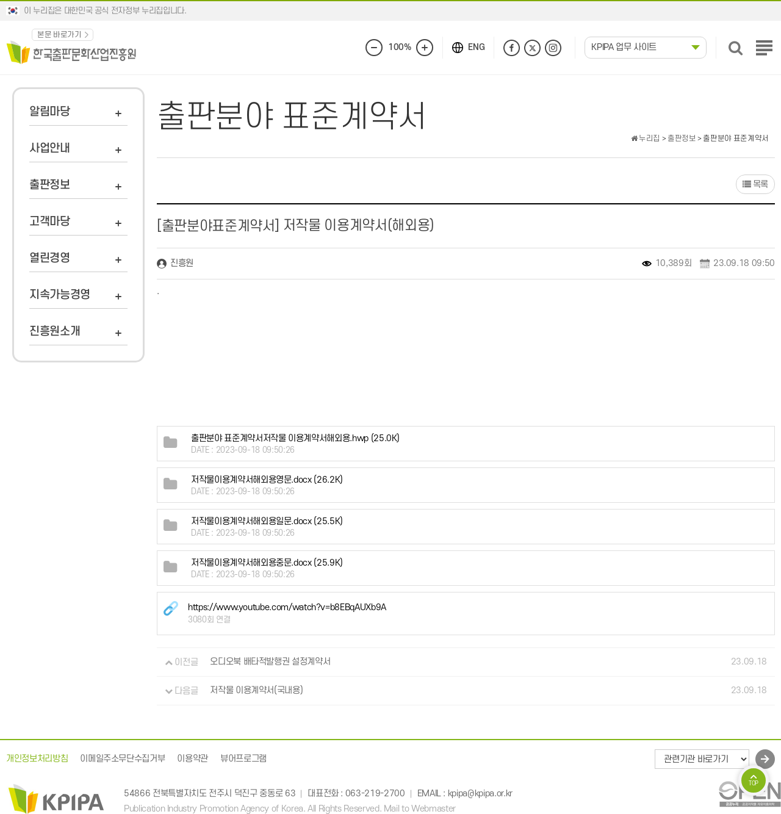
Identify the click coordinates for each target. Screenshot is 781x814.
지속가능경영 (59, 295)
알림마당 (49, 112)
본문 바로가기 (59, 35)
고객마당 (49, 221)
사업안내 (49, 148)
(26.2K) (267, 480)
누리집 (645, 138)
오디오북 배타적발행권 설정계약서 (270, 662)
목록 (755, 184)
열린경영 (49, 258)
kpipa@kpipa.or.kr (480, 793)
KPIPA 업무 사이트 (624, 47)
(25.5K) (267, 521)
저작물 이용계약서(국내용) (256, 691)
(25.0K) (295, 438)
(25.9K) (267, 563)
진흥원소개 (54, 331)
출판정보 (49, 185)
